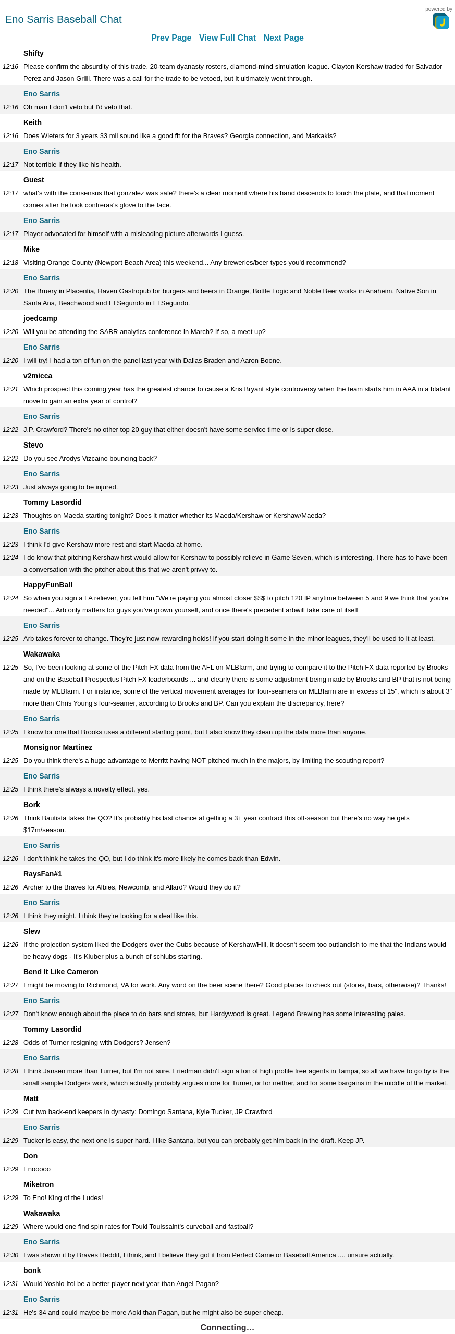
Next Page (283, 37)
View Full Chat (227, 37)
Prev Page (171, 37)
